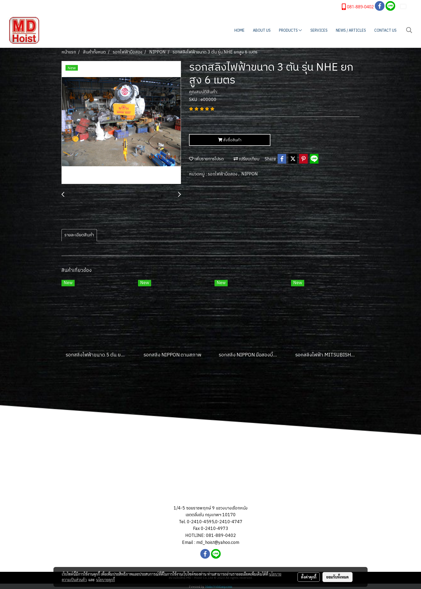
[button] (409, 30)
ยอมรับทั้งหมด (337, 576)
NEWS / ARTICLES (351, 30)
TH (406, 6)
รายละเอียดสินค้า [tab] (79, 235)
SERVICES (319, 30)
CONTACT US (385, 30)
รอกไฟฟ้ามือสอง (223, 174)
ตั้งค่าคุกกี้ (308, 576)
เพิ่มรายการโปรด (206, 159)
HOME (239, 30)
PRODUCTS (290, 30)
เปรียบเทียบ (246, 159)
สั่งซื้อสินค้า (229, 140)
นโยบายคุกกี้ (105, 579)
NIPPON (249, 174)
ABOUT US (262, 30)
